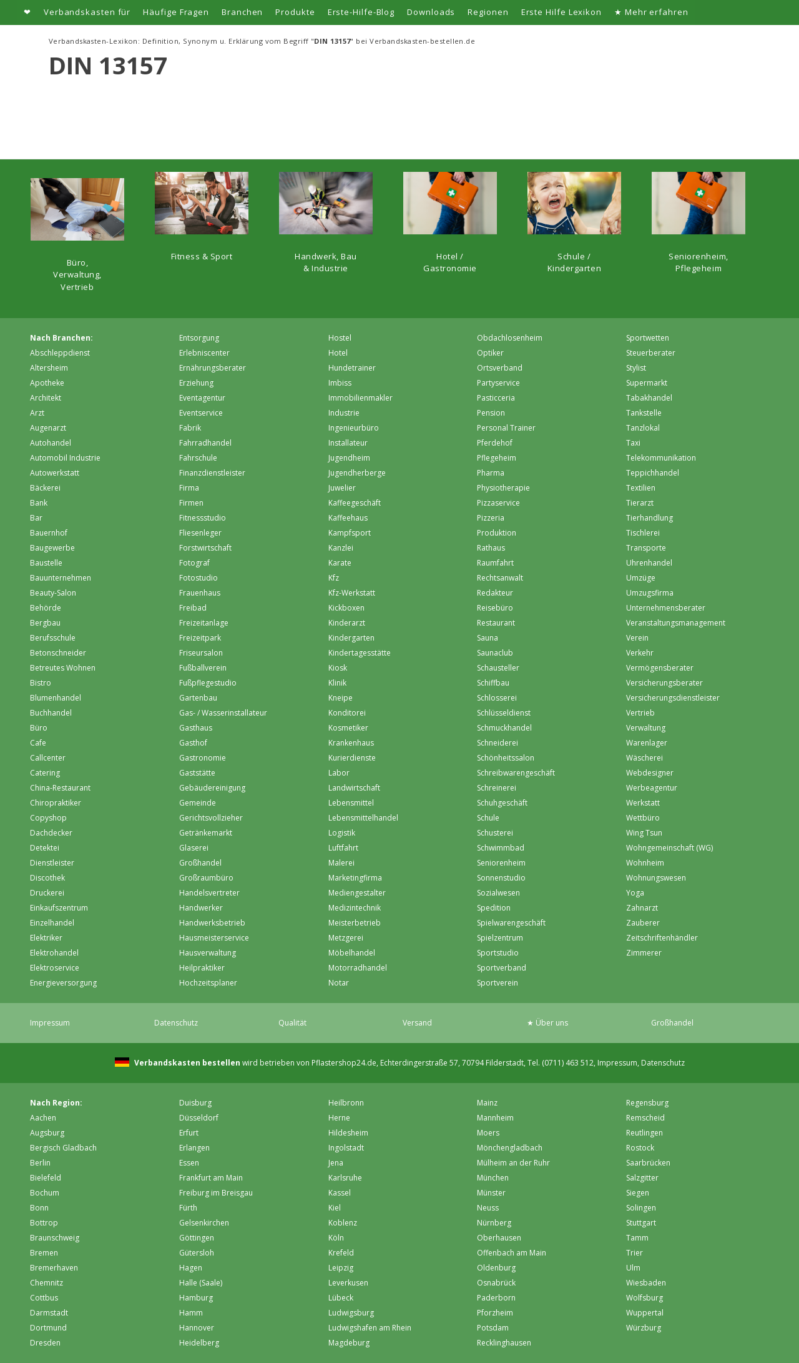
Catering (45, 772)
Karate (339, 562)
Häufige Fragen (176, 11)
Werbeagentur (651, 787)
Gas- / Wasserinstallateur (223, 712)
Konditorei (347, 712)
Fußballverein (203, 667)
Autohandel (50, 442)
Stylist (636, 367)
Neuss (488, 1207)
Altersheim (49, 367)
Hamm (191, 1312)
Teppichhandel (652, 472)
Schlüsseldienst (504, 712)
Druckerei (47, 892)
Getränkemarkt (205, 832)
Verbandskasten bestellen (186, 1062)
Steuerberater (650, 352)
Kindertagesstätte (359, 652)
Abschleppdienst (60, 352)
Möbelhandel (351, 952)
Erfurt (189, 1132)
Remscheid (645, 1117)
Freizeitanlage (203, 622)
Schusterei (495, 832)
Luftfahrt (343, 847)
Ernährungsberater (212, 367)
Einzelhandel (52, 922)
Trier (634, 1252)
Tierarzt (640, 502)
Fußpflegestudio (208, 682)
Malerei (341, 862)
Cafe (38, 742)
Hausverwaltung (207, 952)
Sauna (487, 637)
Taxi (633, 442)
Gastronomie (202, 757)
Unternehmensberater (665, 607)
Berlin (40, 1162)
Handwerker (201, 907)
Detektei (44, 847)
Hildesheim (348, 1132)
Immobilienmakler (360, 397)
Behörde (45, 607)
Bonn (39, 1207)
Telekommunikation (661, 457)
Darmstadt (49, 1312)
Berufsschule (53, 637)
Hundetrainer (352, 367)
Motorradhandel (357, 967)
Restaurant (496, 622)
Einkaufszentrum (59, 907)
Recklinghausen (504, 1342)
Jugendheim (349, 457)
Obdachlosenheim (509, 337)
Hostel (339, 337)
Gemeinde (197, 802)
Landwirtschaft (354, 787)
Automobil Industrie (65, 457)
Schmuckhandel (504, 727)
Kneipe (340, 697)
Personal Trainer (506, 427)
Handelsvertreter (209, 892)
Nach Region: (56, 1102)
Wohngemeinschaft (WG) (669, 847)
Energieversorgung (63, 982)
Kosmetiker (348, 727)
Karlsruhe (345, 1177)
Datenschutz (176, 1022)
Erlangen (194, 1147)
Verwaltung (645, 727)
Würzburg (643, 1327)
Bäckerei (45, 487)
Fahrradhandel (205, 442)
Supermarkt (646, 382)
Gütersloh (196, 1252)
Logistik (341, 832)
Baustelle (46, 562)
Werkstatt (643, 802)
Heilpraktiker (202, 967)
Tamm (637, 1237)
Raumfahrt (495, 562)
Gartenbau (198, 697)
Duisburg (195, 1102)
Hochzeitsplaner (208, 982)
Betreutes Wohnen (63, 667)
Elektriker (46, 937)
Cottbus (44, 1297)
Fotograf (194, 562)
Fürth (188, 1207)
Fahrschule (198, 457)
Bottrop (44, 1222)
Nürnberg (494, 1222)
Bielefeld (45, 1177)
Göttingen (196, 1237)
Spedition (494, 907)
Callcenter (48, 757)
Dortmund (48, 1327)
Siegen (637, 1192)
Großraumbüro (206, 877)
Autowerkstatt (54, 472)
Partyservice (498, 382)
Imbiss (339, 382)
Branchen (242, 11)
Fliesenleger (200, 532)
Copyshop (48, 817)
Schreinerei (496, 787)
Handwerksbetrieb (212, 922)
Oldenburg (496, 1267)
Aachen (43, 1117)
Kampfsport (349, 532)
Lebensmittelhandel (363, 817)
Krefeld (341, 1252)
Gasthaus (195, 727)
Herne (339, 1117)
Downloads (431, 11)
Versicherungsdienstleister (673, 697)
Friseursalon (201, 652)
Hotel (338, 352)
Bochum (44, 1192)
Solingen (641, 1207)
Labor (339, 772)
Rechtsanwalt (500, 577)
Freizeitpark (200, 637)
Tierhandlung (649, 517)
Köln (336, 1237)
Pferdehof (494, 442)
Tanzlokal (643, 427)
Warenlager (646, 742)
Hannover (196, 1327)
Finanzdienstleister (212, 472)
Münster (491, 1192)
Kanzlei (340, 547)
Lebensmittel (351, 802)
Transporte (646, 547)
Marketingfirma (355, 877)
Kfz (333, 577)
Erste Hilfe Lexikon (561, 11)
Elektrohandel (54, 952)
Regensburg (647, 1102)
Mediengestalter (357, 892)
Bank (38, 502)
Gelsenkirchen (204, 1222)
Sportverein (497, 982)
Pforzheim (495, 1312)
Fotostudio (198, 577)
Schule (488, 817)
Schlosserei (497, 697)
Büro (38, 727)
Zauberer (643, 922)
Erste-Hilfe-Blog (361, 11)
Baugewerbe (52, 547)
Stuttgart (641, 1222)
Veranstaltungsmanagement (675, 622)
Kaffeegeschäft (354, 502)
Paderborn (496, 1297)
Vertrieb (640, 712)
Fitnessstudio (202, 517)
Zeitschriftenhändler (662, 937)
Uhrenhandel (649, 562)
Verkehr (640, 652)
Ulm (633, 1267)
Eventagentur (202, 397)
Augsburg (47, 1132)
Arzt (37, 412)
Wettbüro (643, 817)
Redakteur (495, 592)
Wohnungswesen (656, 877)
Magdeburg (349, 1342)
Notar (338, 982)
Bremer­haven (54, 1267)
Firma (189, 487)
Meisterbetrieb (354, 922)
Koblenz (342, 1222)
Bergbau (45, 622)
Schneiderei (497, 742)
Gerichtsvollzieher (211, 817)
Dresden (45, 1342)
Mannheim (495, 1117)
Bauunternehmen (60, 577)
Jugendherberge (357, 472)
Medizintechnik (354, 907)
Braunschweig (54, 1237)
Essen (189, 1162)
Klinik (337, 682)
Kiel (334, 1207)
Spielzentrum (500, 937)
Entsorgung (199, 337)
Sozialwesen (498, 892)
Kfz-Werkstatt (351, 592)
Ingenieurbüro (353, 427)
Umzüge (640, 577)
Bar (36, 517)
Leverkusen (348, 1282)
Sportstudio (498, 952)
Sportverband (501, 967)
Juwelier (342, 487)
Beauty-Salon (53, 592)
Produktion (496, 532)
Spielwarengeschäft (511, 922)
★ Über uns (547, 1022)
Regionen (488, 11)
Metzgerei (345, 937)
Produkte (295, 11)
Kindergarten (351, 637)
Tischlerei (643, 532)
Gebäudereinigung (212, 787)
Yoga (635, 892)
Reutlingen (644, 1132)
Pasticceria (496, 397)
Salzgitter (642, 1177)
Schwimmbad (500, 847)
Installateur (348, 442)
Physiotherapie (503, 487)
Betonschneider (58, 652)
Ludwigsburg (351, 1312)
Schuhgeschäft (502, 802)
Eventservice (201, 412)
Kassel (339, 1192)
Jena (335, 1162)
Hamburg (196, 1297)
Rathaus (491, 547)
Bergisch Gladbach (63, 1147)
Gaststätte (197, 772)
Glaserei (193, 847)
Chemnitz (46, 1282)
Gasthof (193, 742)
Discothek (47, 877)
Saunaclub (495, 652)
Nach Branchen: (61, 337)
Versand (417, 1022)
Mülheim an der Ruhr (513, 1162)
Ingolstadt (346, 1147)
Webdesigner (650, 772)
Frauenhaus (199, 592)
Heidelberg (199, 1342)
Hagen (190, 1267)
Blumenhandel (55, 697)
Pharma (490, 472)
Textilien (640, 487)
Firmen (191, 502)
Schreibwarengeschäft (516, 772)
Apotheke (47, 382)
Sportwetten (647, 337)
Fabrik (190, 427)
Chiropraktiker (55, 802)
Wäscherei (644, 757)
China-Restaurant (60, 787)
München (493, 1177)
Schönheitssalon (505, 757)
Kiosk (337, 667)
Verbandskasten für (87, 11)
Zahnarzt (642, 907)
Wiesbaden (646, 1282)
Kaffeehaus (348, 517)
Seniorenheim (501, 862)
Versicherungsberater (664, 682)
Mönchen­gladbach (509, 1147)
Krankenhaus (351, 742)
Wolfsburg (644, 1297)
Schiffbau (493, 682)
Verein (637, 637)
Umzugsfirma (650, 592)
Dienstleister (52, 862)
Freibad (193, 607)
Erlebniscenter (204, 352)
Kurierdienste (352, 757)
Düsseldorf (198, 1117)
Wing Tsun (644, 832)
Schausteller (498, 667)
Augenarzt (48, 427)
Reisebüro (495, 607)
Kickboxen (346, 607)
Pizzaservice (498, 502)
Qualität (292, 1022)
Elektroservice (54, 967)
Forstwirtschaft (205, 547)
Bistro (40, 682)
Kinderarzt (346, 622)
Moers (488, 1132)
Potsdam (493, 1327)
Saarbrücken (648, 1162)
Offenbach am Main (511, 1252)
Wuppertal (645, 1312)
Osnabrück (496, 1282)
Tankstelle (644, 412)
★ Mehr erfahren (651, 11)
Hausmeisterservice (214, 937)
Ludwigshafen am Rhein (369, 1327)
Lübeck (340, 1297)
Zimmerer (644, 952)
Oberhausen (499, 1237)
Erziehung (196, 382)
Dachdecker (51, 832)
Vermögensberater (660, 667)
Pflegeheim (496, 457)
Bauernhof (48, 532)
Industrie (344, 412)
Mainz (487, 1102)
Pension (491, 412)
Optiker (490, 352)
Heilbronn (346, 1102)
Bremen (44, 1252)
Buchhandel (51, 712)
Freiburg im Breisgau (216, 1192)
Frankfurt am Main (211, 1177)
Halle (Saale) (200, 1282)
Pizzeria (490, 517)
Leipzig (340, 1267)
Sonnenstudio (501, 877)
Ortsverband (499, 367)
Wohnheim (645, 862)
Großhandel (200, 862)
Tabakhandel (649, 397)
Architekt (45, 397)
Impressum (50, 1022)
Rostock (640, 1147)
